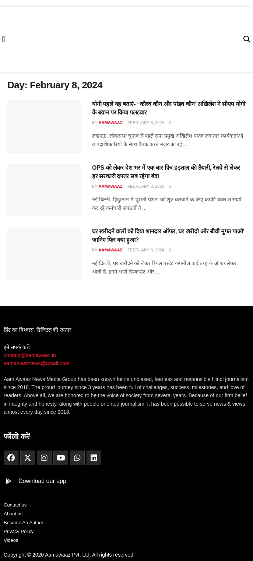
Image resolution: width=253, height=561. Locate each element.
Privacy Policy (19, 531)
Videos (11, 540)
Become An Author (23, 522)
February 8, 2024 (145, 122)
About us (13, 513)
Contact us (15, 505)
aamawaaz (111, 122)
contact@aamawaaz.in (30, 355)
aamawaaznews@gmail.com (36, 363)
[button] (3, 39)
